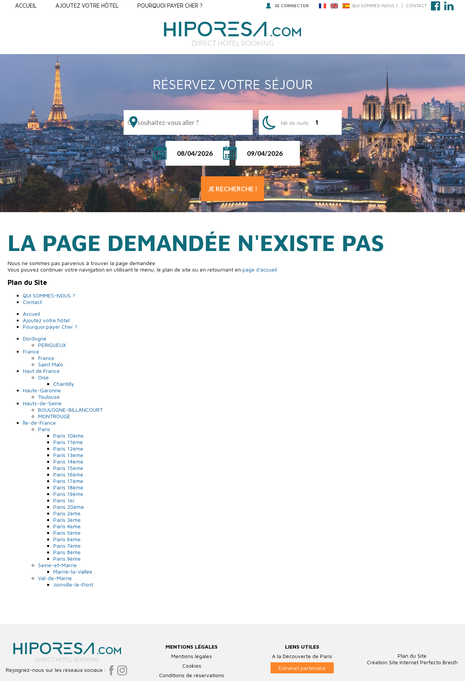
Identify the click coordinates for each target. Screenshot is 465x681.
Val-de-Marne (55, 578)
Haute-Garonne (42, 390)
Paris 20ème (68, 507)
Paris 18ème (68, 487)
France (31, 351)
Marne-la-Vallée (72, 571)
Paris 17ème (68, 481)
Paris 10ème (68, 435)
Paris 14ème (68, 461)
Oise (43, 377)
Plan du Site (412, 655)
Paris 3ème (67, 519)
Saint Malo (50, 364)
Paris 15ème (68, 468)
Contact (416, 5)
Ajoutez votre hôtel (87, 5)
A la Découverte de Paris (302, 656)
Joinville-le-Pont (73, 584)
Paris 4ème (67, 526)
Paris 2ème (67, 513)
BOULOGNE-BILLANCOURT (70, 409)
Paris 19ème (68, 494)
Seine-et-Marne (57, 565)
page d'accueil (259, 269)
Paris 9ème (67, 558)
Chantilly (63, 383)
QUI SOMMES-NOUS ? (375, 5)
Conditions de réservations (191, 675)
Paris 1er (64, 500)
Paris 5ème (67, 532)
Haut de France (41, 371)
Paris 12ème (68, 448)
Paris (44, 429)
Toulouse (49, 396)
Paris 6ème (67, 539)
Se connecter (287, 5)
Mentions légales (191, 656)
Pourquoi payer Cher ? (169, 5)
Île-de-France (39, 422)
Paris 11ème (68, 442)
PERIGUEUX (52, 345)
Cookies (191, 665)
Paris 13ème (68, 455)
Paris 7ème (67, 545)
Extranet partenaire (302, 668)
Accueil (26, 5)
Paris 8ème (67, 552)
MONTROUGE (54, 416)
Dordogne (34, 338)
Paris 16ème (68, 474)
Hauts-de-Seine (42, 403)
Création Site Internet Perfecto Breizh (412, 662)
